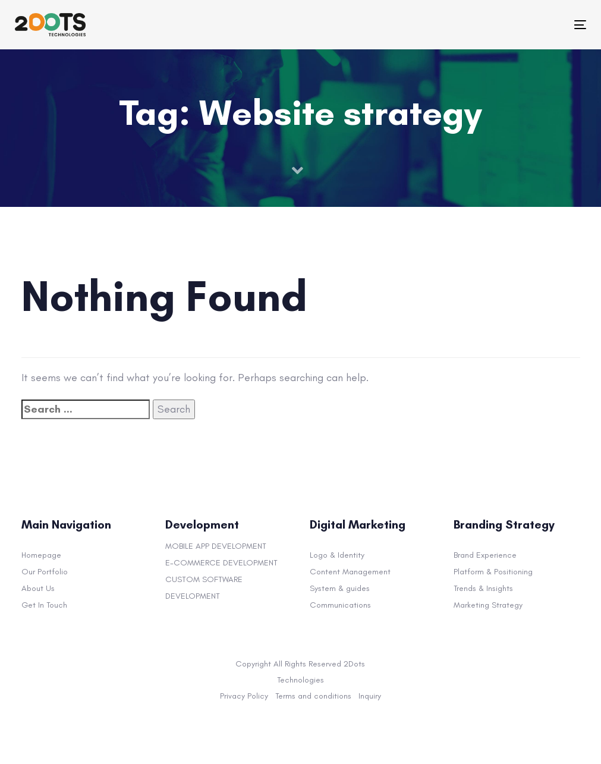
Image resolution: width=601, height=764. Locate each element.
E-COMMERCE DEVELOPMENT (221, 563)
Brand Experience (485, 555)
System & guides (340, 588)
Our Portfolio (44, 572)
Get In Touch (44, 605)
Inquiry (369, 696)
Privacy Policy (244, 696)
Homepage (41, 555)
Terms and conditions (313, 696)
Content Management (350, 572)
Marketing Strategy (488, 605)
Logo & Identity (337, 555)
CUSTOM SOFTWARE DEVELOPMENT (204, 587)
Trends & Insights (483, 588)
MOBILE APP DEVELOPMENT (215, 546)
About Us (38, 588)
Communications (340, 605)
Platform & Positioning (493, 572)
